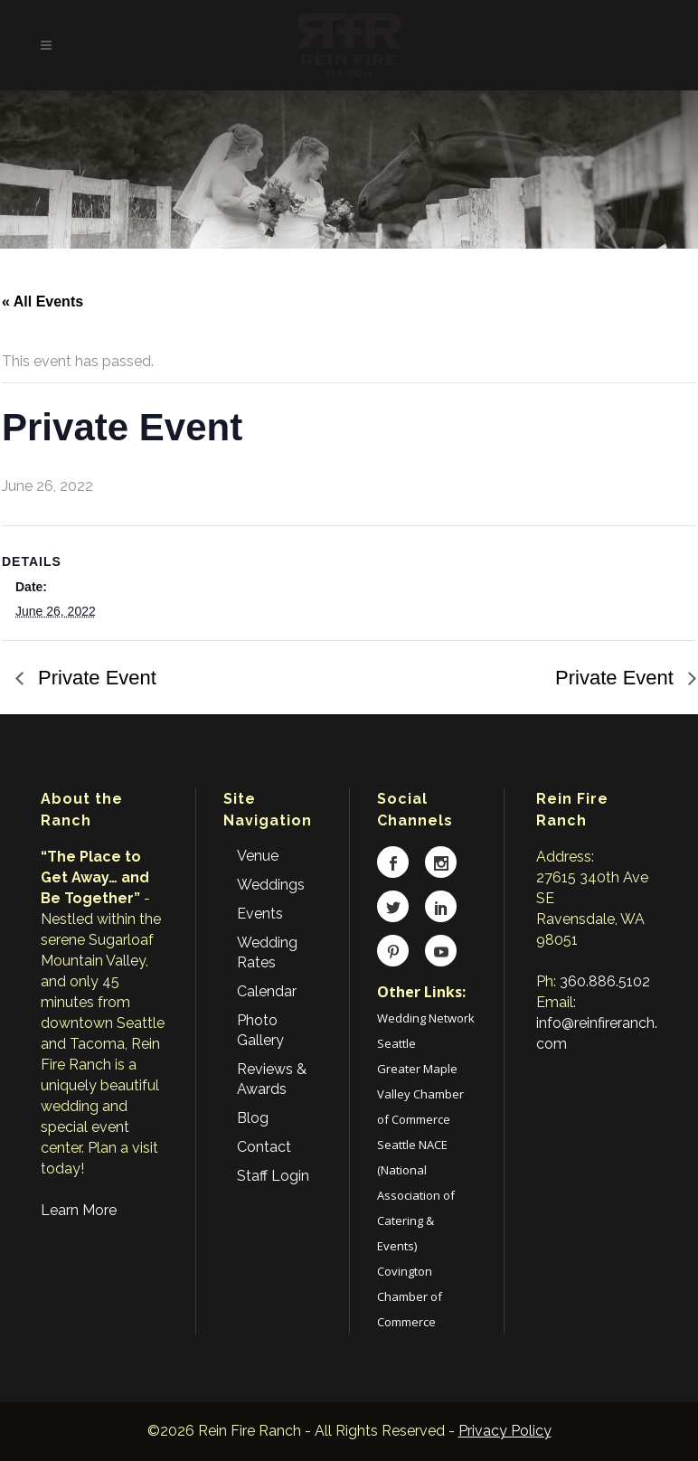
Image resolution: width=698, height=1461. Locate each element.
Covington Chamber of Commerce (409, 1296)
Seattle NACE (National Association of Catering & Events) (416, 1195)
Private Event (94, 677)
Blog (253, 1117)
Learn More (79, 1210)
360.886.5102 (605, 981)
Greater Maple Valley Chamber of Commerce (420, 1093)
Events (260, 913)
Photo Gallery (260, 1030)
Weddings (271, 884)
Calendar (267, 991)
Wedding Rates (267, 952)
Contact (264, 1146)
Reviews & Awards (272, 1079)
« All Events (42, 301)
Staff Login (273, 1175)
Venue (257, 855)
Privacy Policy (505, 1430)
